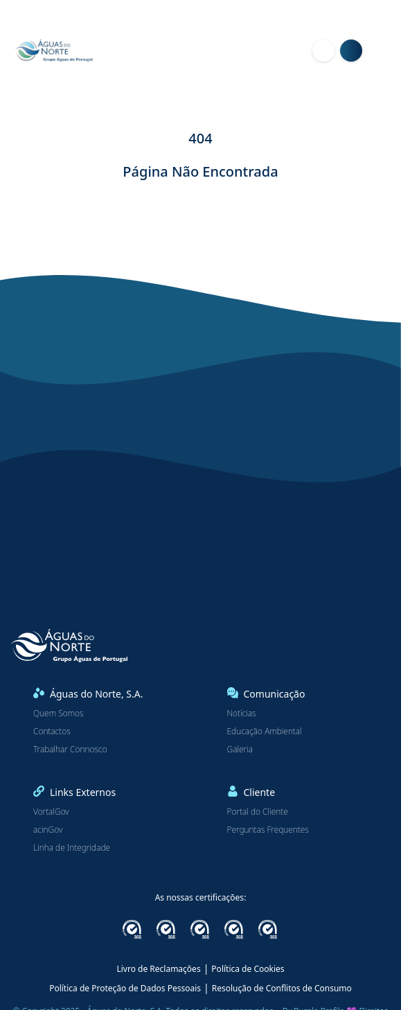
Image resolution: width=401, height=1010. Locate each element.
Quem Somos (58, 713)
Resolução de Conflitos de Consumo (282, 988)
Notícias (241, 713)
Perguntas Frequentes (268, 829)
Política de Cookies (247, 969)
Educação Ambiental (264, 731)
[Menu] (384, 50)
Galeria (240, 749)
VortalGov (51, 811)
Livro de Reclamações (158, 969)
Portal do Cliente (257, 811)
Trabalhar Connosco (70, 749)
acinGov (47, 829)
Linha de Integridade (71, 847)
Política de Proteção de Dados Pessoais (125, 988)
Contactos (52, 731)
